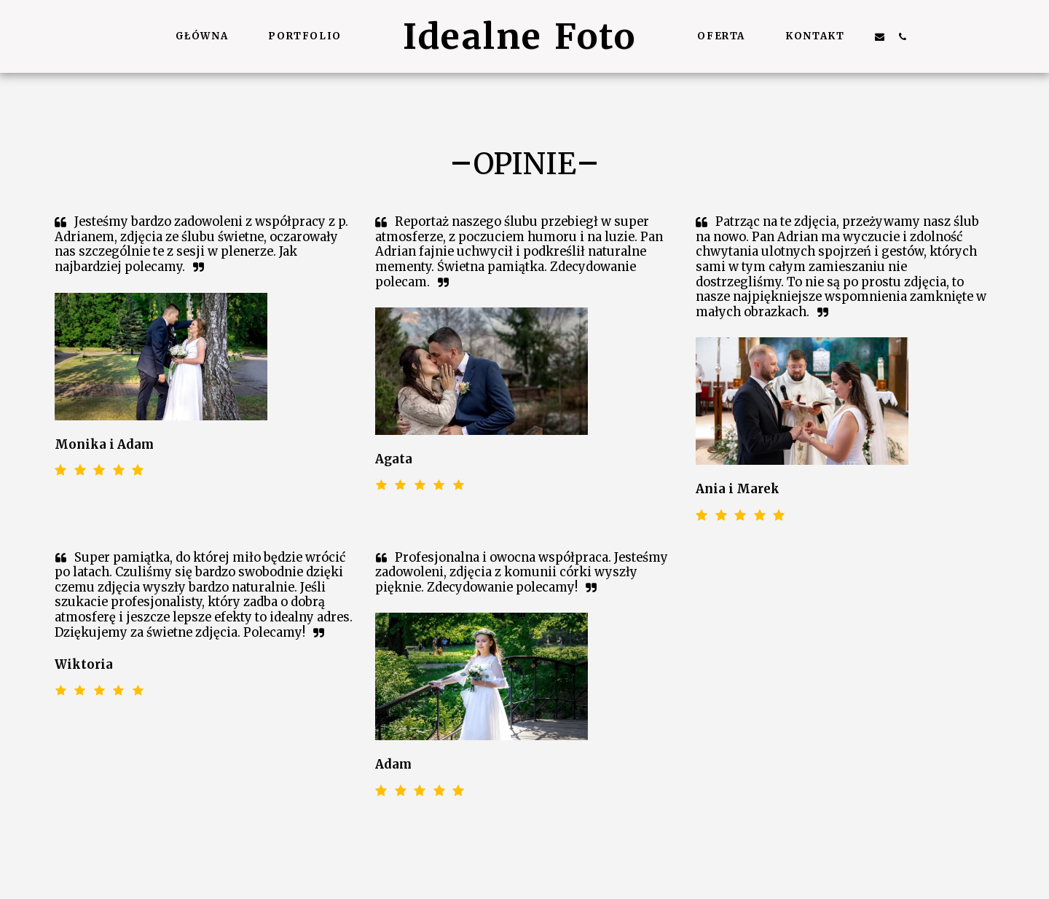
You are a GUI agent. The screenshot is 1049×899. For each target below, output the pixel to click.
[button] (879, 36)
